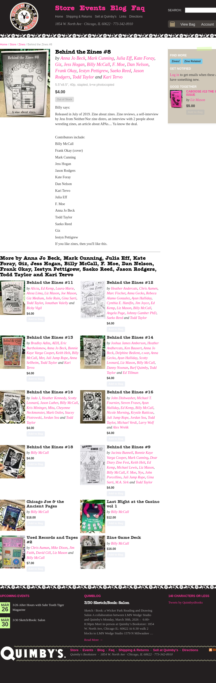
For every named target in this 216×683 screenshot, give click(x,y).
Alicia (35, 288)
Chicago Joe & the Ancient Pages (45, 504)
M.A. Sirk (122, 482)
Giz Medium (35, 298)
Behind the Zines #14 (130, 337)
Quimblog (92, 596)
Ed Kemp (47, 288)
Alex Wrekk (121, 427)
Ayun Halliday (142, 298)
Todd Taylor (83, 76)
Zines (22, 44)
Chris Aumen (148, 288)
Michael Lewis (127, 467)
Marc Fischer (116, 293)
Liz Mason (51, 293)
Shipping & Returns (79, 16)
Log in (174, 75)
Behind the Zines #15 (50, 392)
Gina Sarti (69, 298)
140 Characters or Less (188, 596)
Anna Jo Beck (72, 58)
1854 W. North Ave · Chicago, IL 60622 (83, 24)
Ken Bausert (133, 348)
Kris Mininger (36, 408)
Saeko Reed (120, 70)
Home (59, 16)
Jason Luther (49, 403)
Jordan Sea (51, 417)
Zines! (176, 61)
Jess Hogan (74, 64)
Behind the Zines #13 (50, 337)
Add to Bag (35, 319)
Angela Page (116, 313)
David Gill (43, 553)
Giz (58, 64)
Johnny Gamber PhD (141, 313)
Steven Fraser (130, 403)
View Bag (187, 24)
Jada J (35, 398)
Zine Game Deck (124, 538)
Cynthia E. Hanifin (120, 303)
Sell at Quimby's (105, 16)
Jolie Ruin (53, 298)
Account (207, 24)
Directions (136, 16)
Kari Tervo (113, 76)
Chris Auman (40, 548)
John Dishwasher (123, 398)
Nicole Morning (118, 412)
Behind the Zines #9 (129, 447)
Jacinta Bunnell (122, 453)
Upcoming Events (14, 596)
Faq (138, 8)
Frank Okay (65, 70)
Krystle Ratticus (142, 412)
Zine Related (192, 61)
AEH (55, 343)
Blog (118, 8)
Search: (175, 10)
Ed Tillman (130, 373)
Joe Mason (68, 293)
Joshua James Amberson (128, 343)
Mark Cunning (100, 58)
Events (92, 8)
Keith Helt (63, 353)
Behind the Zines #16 (130, 392)
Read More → (93, 640)
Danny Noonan (117, 368)
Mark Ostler (54, 412)
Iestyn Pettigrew (93, 70)
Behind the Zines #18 (50, 447)
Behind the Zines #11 (50, 283)
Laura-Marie (65, 288)
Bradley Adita (40, 343)
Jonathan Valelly (56, 303)
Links (122, 16)
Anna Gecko (135, 293)
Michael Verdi (127, 422)
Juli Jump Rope (57, 358)
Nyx (141, 472)
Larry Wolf (146, 422)
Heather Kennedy (54, 398)
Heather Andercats (124, 288)
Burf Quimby (139, 368)
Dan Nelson (138, 64)
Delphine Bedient (127, 353)
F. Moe (118, 64)
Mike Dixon (59, 548)
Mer (41, 358)
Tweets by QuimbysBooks (185, 602)
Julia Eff (124, 58)
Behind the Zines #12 (130, 283)
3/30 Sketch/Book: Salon (29, 620)
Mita (51, 408)
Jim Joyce (142, 303)
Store (65, 8)
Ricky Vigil (34, 308)
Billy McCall (98, 64)
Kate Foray (144, 58)
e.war (145, 353)
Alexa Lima (35, 293)
